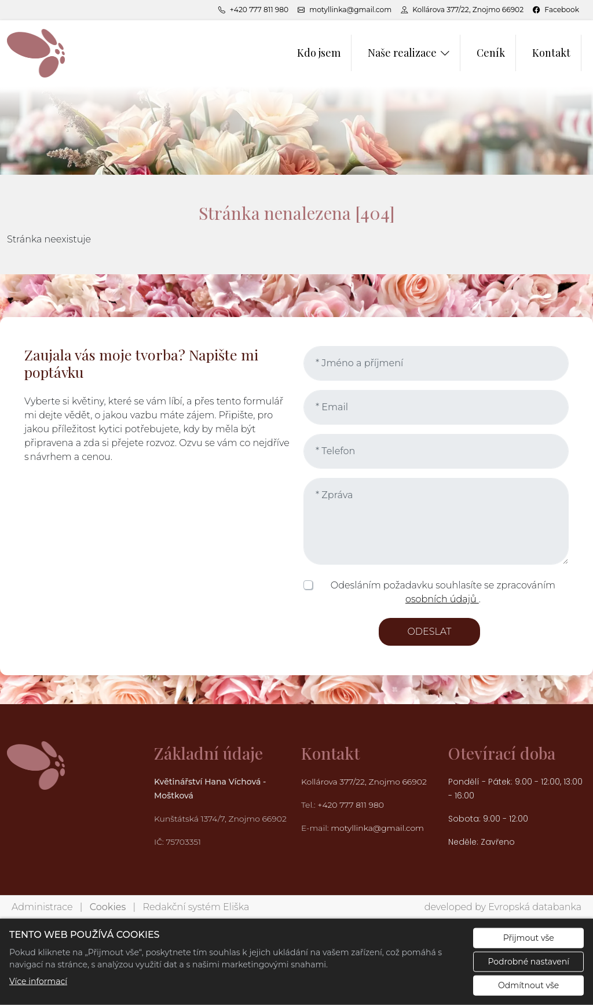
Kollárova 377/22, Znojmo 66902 (364, 781)
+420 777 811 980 (351, 805)
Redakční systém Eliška (196, 906)
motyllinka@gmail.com (377, 828)
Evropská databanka (534, 906)
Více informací (38, 981)
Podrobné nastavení (528, 961)
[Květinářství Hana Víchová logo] (36, 53)
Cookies (108, 906)
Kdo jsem (319, 53)
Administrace (42, 906)
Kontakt (551, 53)
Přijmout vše (528, 938)
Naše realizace (402, 53)
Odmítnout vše (528, 985)
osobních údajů (442, 599)
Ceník (491, 53)
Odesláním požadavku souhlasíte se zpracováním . (443, 592)
